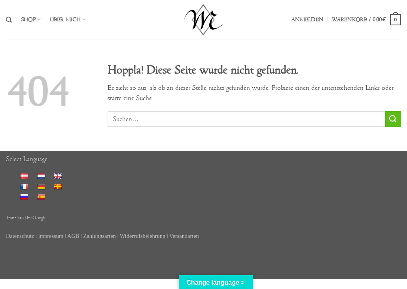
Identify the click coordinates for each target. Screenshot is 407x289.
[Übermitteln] (393, 119)
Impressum (50, 236)
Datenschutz (20, 236)
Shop (31, 19)
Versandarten (184, 236)
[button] (307, 20)
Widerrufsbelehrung (143, 236)
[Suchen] (9, 19)
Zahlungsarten (99, 236)
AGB (73, 236)
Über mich (68, 19)
